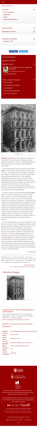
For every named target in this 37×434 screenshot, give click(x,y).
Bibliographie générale (29, 265)
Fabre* (33, 192)
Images (5, 17)
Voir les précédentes (9, 74)
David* (3, 170)
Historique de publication (9, 39)
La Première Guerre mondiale (11, 85)
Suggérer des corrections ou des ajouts (14, 419)
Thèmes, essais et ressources (11, 80)
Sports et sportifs (7, 82)
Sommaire (5, 9)
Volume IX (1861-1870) (6, 5)
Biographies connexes (9, 31)
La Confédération (8, 88)
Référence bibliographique (10, 19)
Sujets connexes (7, 28)
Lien (21, 153)
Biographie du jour (7, 64)
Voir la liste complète (10, 93)
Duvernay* (22, 233)
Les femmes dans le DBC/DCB (11, 90)
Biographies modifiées (9, 60)
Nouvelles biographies (9, 57)
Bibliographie (6, 14)
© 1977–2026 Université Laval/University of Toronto (22, 266)
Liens (18, 422)
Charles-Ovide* (8, 237)
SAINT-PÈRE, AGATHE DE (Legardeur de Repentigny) (20, 68)
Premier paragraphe (8, 12)
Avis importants (28, 419)
